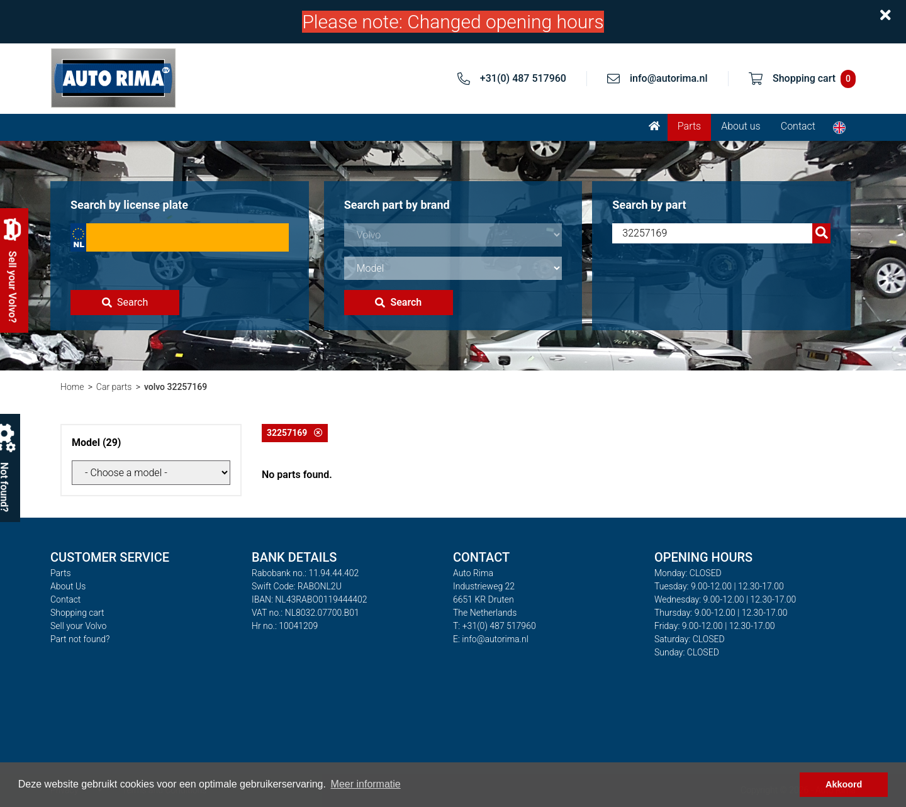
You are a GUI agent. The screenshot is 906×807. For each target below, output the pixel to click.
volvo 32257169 (175, 387)
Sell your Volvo (78, 626)
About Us (68, 586)
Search (125, 302)
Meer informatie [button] (366, 784)
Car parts (114, 387)
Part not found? (79, 639)
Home (72, 387)
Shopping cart (77, 613)
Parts (689, 126)
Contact (798, 126)
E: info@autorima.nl (490, 639)
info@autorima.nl (669, 78)
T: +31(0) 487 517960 (494, 626)
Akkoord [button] (843, 784)
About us (741, 126)
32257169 (295, 433)
